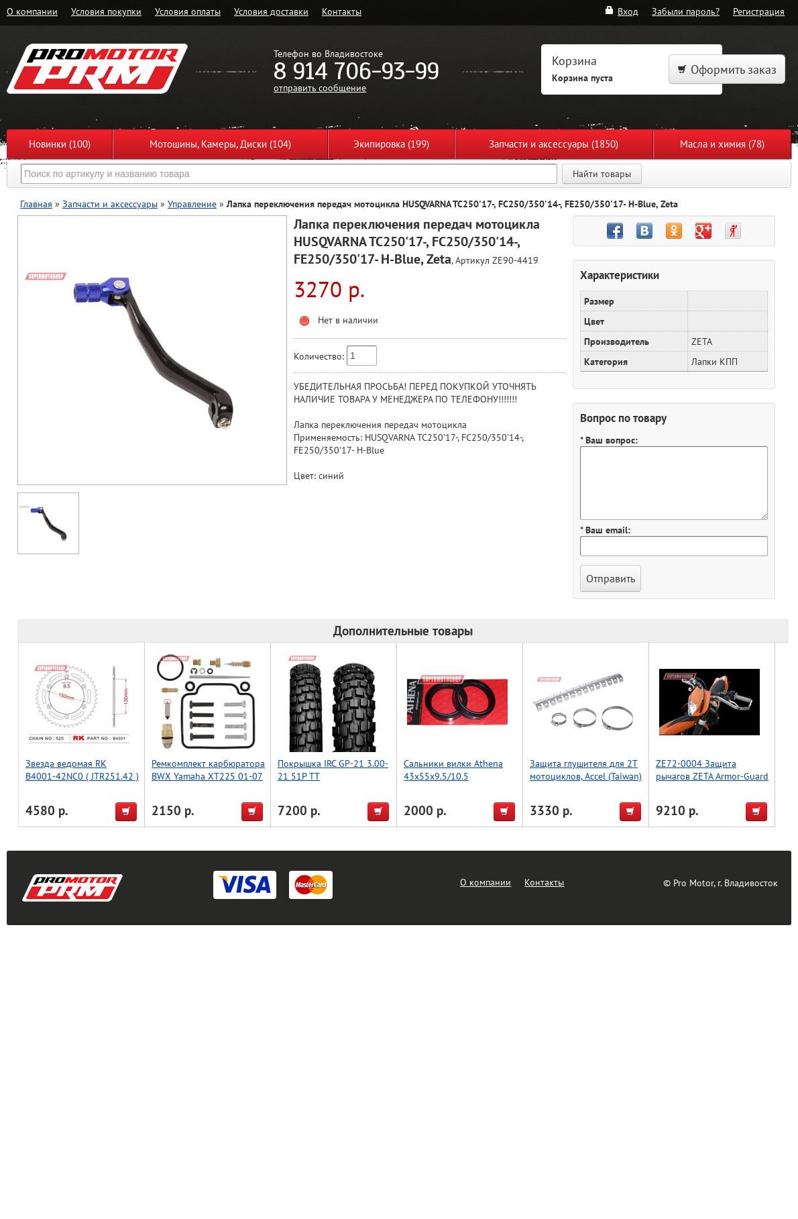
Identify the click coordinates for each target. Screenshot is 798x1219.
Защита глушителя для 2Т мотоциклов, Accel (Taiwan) (586, 769)
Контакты (341, 11)
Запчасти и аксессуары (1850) (553, 144)
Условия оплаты (188, 11)
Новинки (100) (60, 144)
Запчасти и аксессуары (110, 203)
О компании (32, 11)
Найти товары (602, 174)
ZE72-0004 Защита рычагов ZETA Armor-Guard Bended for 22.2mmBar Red (712, 776)
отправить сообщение (320, 87)
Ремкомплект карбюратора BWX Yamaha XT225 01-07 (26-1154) (208, 776)
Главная (36, 203)
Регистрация (759, 11)
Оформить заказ (727, 69)
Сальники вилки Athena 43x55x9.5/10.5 (453, 769)
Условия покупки (106, 11)
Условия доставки (271, 11)
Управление (192, 203)
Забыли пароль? (686, 11)
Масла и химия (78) (722, 144)
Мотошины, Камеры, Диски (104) (220, 144)
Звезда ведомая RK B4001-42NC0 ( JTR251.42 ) (82, 769)
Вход (621, 11)
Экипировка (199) (391, 144)
